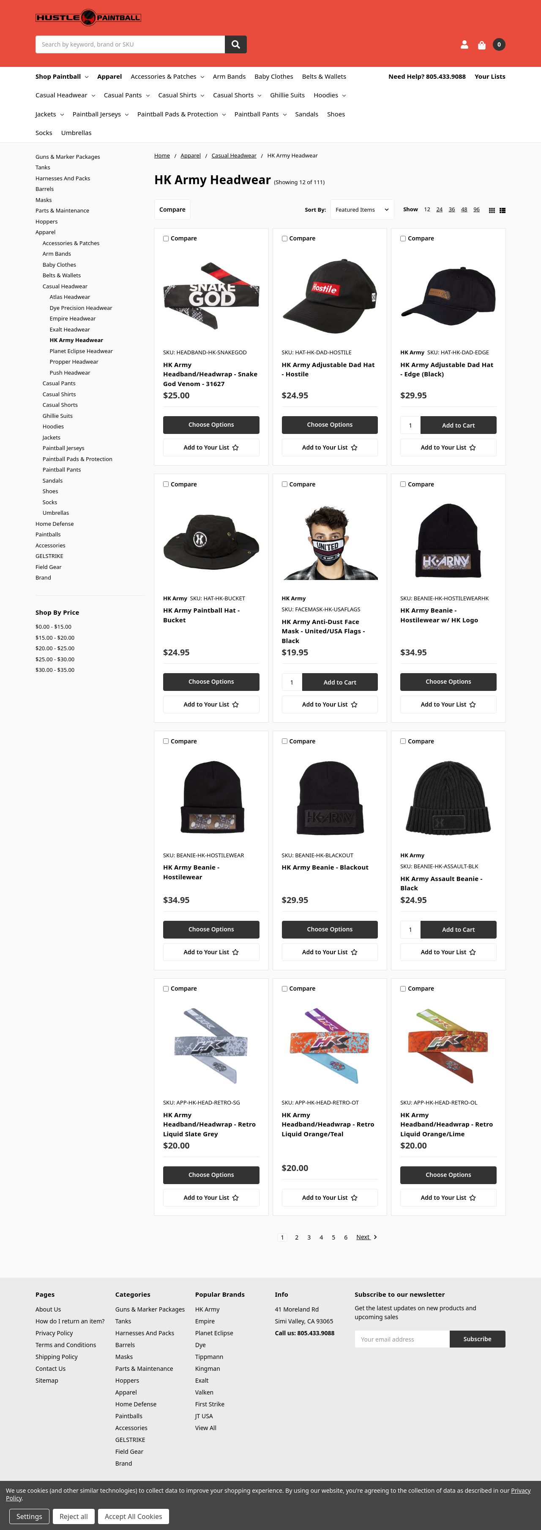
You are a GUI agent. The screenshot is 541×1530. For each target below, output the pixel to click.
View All (205, 1428)
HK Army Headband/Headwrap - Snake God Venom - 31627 (210, 374)
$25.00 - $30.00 (55, 659)
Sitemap (47, 1380)
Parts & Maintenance (62, 210)
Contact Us (51, 1368)
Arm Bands (229, 76)
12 (427, 209)
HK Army (207, 1309)
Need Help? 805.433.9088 (427, 76)
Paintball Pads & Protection (181, 114)
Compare (172, 209)
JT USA (204, 1416)
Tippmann (209, 1357)
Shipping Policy (57, 1357)
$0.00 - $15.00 (53, 626)
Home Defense (55, 523)
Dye (200, 1345)
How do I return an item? (70, 1321)
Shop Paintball (62, 76)
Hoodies (330, 95)
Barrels (45, 189)
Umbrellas (76, 132)
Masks (44, 200)
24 (439, 209)
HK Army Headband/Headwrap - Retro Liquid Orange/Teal (328, 1124)
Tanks (43, 167)
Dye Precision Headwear (81, 308)
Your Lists (490, 76)
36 (452, 209)
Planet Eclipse (214, 1333)
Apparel (109, 76)
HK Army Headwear (76, 340)
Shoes (336, 114)
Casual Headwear (65, 95)
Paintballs (48, 534)
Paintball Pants (261, 114)
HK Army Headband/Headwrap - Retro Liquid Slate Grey (209, 1124)
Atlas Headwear (70, 297)
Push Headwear (70, 372)
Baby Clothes (273, 76)
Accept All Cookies (133, 1516)
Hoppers (46, 221)
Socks (44, 132)
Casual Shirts (181, 95)
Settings (29, 1516)
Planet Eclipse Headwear (81, 351)
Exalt (202, 1380)
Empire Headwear (73, 318)
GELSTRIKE (49, 556)
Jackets (50, 114)
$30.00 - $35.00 (55, 670)
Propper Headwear (74, 361)
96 (476, 209)
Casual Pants (127, 95)
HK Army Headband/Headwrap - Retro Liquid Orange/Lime (446, 1124)
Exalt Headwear (70, 329)
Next (366, 1237)
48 (464, 209)
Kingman (207, 1368)
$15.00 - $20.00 (55, 637)
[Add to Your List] (211, 447)
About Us (48, 1309)
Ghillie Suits (287, 95)
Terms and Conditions (66, 1345)
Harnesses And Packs (63, 178)
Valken (204, 1392)
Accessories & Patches (167, 76)
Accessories (51, 545)
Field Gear (49, 567)
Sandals (307, 114)
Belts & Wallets (324, 76)
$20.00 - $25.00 (55, 648)
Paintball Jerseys (100, 114)
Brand (43, 577)
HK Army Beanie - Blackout (325, 867)
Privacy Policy (54, 1333)
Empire (205, 1321)
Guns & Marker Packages (68, 156)
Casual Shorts (237, 95)
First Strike (210, 1404)
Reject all (74, 1516)
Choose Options (211, 424)
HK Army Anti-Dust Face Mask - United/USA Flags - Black (323, 631)
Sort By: (315, 209)
